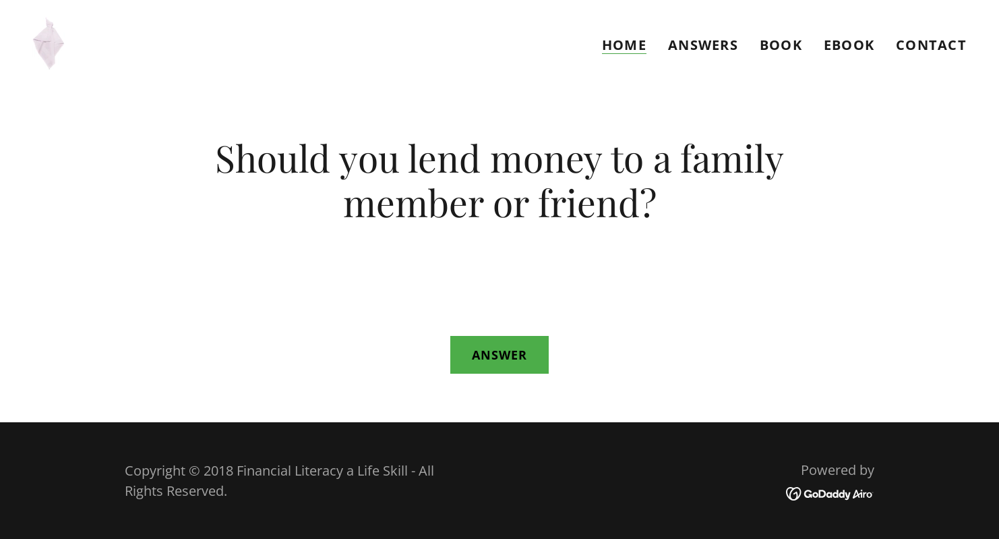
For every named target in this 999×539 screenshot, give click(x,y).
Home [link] (624, 45)
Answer (500, 355)
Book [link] (781, 45)
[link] (48, 41)
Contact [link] (931, 45)
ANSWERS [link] (703, 45)
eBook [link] (849, 45)
